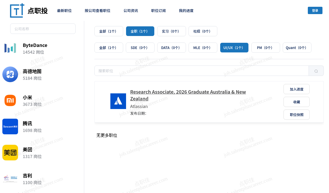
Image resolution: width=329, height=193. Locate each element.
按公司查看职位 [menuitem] (97, 10)
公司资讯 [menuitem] (130, 10)
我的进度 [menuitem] (186, 10)
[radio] (108, 31)
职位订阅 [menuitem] (158, 10)
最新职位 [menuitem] (64, 10)
